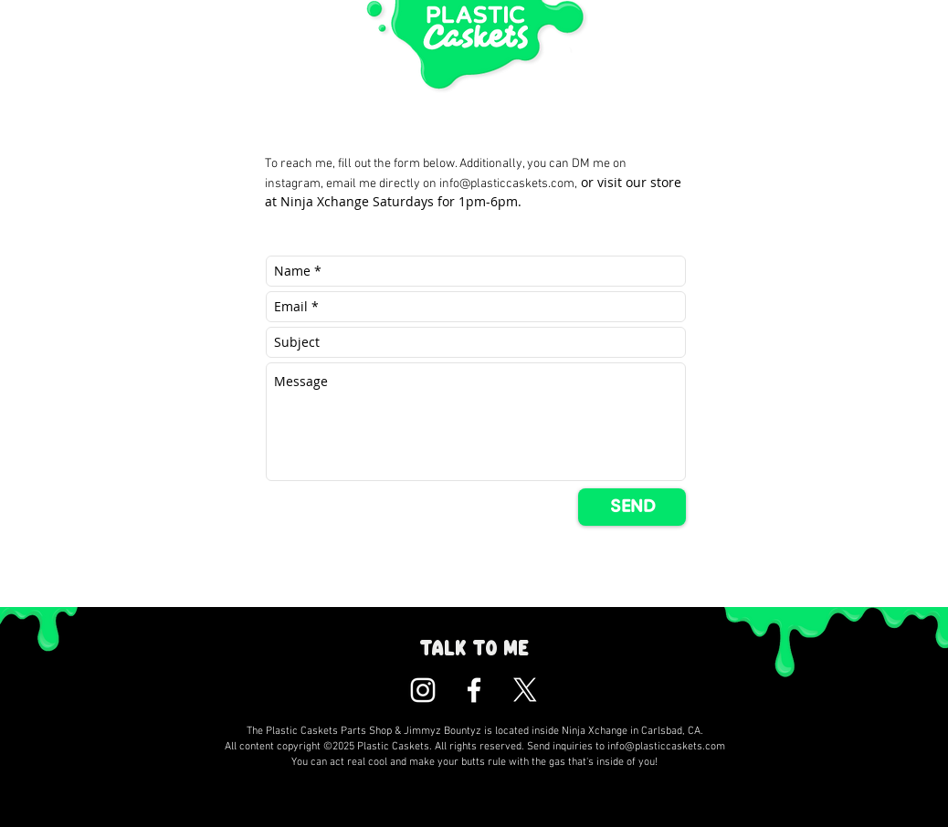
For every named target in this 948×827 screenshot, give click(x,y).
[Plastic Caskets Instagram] (422, 690)
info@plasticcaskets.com (506, 184)
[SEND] (632, 507)
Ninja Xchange (324, 201)
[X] (525, 690)
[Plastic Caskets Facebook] (474, 690)
